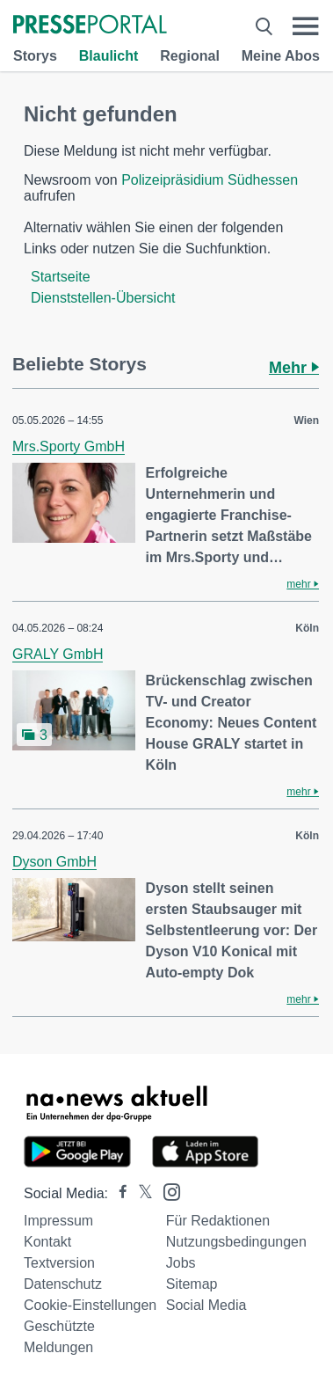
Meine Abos (281, 55)
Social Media (206, 1305)
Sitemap (192, 1284)
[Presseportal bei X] (140, 1193)
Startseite (60, 276)
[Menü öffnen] (306, 26)
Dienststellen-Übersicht (103, 297)
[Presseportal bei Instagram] (166, 1190)
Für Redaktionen (218, 1220)
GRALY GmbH (57, 654)
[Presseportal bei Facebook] (117, 1193)
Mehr (294, 368)
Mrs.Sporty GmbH (68, 446)
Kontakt (47, 1241)
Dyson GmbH (54, 861)
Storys (35, 55)
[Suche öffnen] (264, 26)
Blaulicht (109, 55)
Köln (307, 628)
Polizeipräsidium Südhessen (209, 179)
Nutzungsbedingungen (236, 1241)
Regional (190, 55)
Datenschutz (63, 1284)
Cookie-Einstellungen (90, 1305)
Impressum (58, 1220)
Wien (306, 420)
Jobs (181, 1262)
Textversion (59, 1262)
